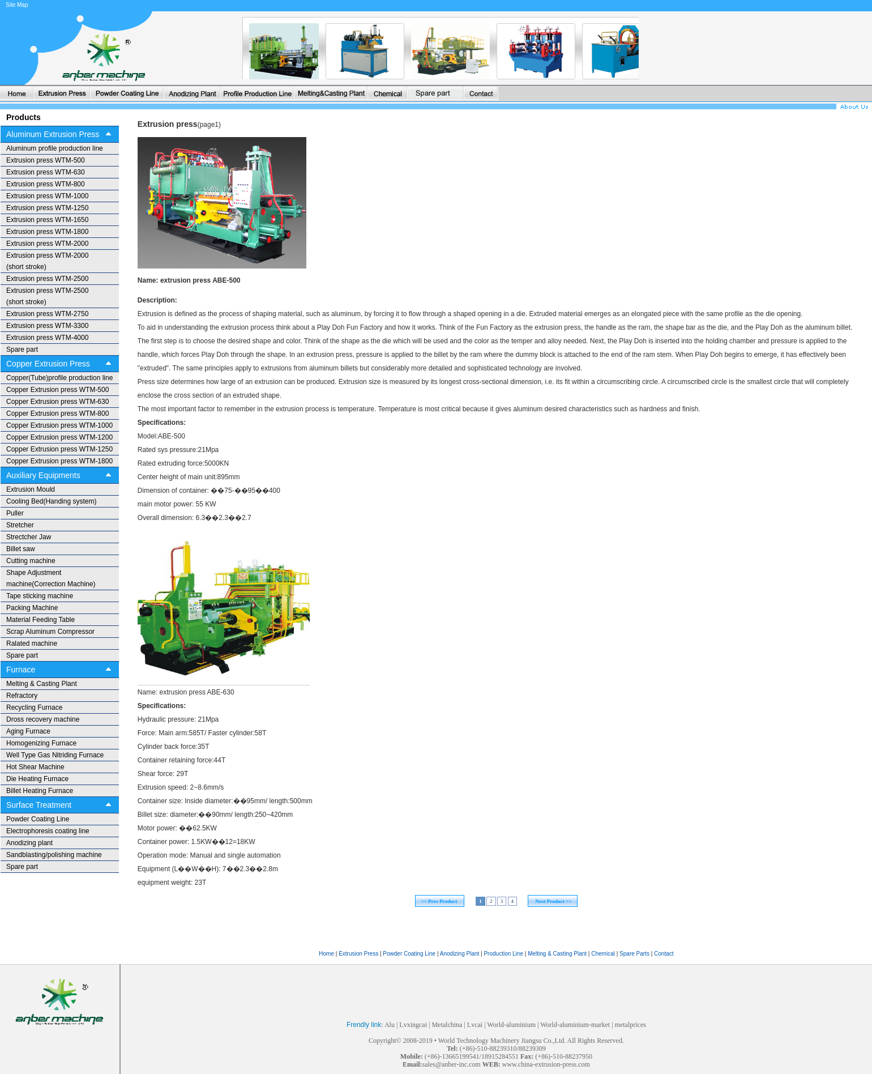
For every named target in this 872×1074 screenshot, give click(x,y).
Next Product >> (553, 901)
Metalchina (446, 1025)
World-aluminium (511, 1025)
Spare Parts (635, 954)
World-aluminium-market (575, 1025)
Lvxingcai (413, 1025)
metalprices (630, 1025)
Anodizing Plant (460, 954)
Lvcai (474, 1025)
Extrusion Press (358, 954)
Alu (389, 1025)
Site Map (17, 5)
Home (326, 954)
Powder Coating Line (409, 954)
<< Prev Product (439, 901)
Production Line (504, 954)
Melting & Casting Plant (558, 954)
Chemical (603, 954)
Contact (663, 954)
